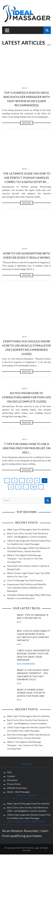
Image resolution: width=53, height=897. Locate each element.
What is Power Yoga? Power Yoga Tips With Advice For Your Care (31, 648)
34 (33, 442)
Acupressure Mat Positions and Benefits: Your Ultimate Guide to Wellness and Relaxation (26, 543)
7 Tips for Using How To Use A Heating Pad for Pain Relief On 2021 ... (26, 403)
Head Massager (28, 619)
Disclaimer (12, 735)
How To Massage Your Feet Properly (25, 535)
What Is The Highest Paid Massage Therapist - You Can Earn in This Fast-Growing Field (25, 514)
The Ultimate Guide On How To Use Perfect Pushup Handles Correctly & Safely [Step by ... (26, 177)
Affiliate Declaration (17, 743)
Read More (26, 123)
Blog (24, 88)
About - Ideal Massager (18, 747)
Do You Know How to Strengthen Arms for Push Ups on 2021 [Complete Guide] (26, 352)
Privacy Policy (14, 739)
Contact (11, 731)
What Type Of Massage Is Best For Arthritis (28, 484)
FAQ (9, 727)
